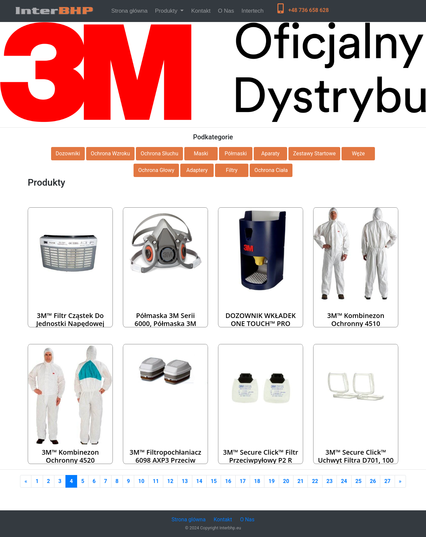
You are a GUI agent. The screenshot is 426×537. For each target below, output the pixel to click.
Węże (358, 153)
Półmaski (236, 153)
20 (286, 481)
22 (315, 481)
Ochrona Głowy (156, 170)
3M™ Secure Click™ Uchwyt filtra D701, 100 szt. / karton (356, 460)
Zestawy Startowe (314, 153)
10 (141, 481)
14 (199, 481)
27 (387, 481)
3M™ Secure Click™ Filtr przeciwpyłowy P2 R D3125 (260, 460)
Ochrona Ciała (271, 170)
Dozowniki (68, 153)
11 (156, 481)
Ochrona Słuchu (159, 153)
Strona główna (130, 10)
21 (300, 481)
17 (243, 481)
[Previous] (25, 481)
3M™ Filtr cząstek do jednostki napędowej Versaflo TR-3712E (70, 323)
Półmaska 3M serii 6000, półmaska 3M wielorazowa (165, 323)
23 (330, 481)
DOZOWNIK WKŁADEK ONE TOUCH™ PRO (260, 319)
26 (373, 481)
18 (257, 481)
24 (344, 481)
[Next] (400, 481)
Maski (201, 153)
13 (185, 481)
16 (228, 481)
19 (271, 481)
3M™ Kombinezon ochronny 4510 (355, 319)
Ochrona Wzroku (110, 153)
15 (214, 481)
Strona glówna (189, 519)
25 (359, 481)
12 (170, 481)
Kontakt (201, 11)
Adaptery (197, 170)
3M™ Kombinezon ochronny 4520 (70, 456)
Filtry (231, 170)
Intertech (252, 11)
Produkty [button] (167, 11)
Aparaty (270, 153)
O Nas (226, 11)
